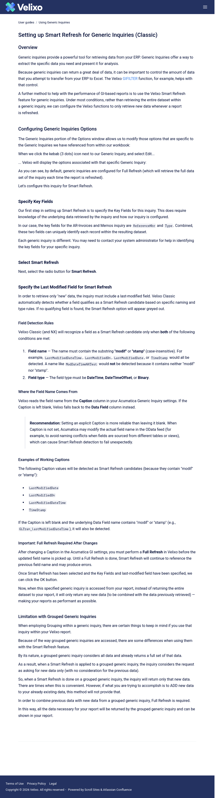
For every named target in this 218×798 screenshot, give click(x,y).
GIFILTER (130, 78)
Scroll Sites (92, 789)
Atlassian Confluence (117, 789)
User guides (26, 22)
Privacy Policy (36, 783)
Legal (52, 783)
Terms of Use (15, 783)
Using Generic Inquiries (54, 22)
